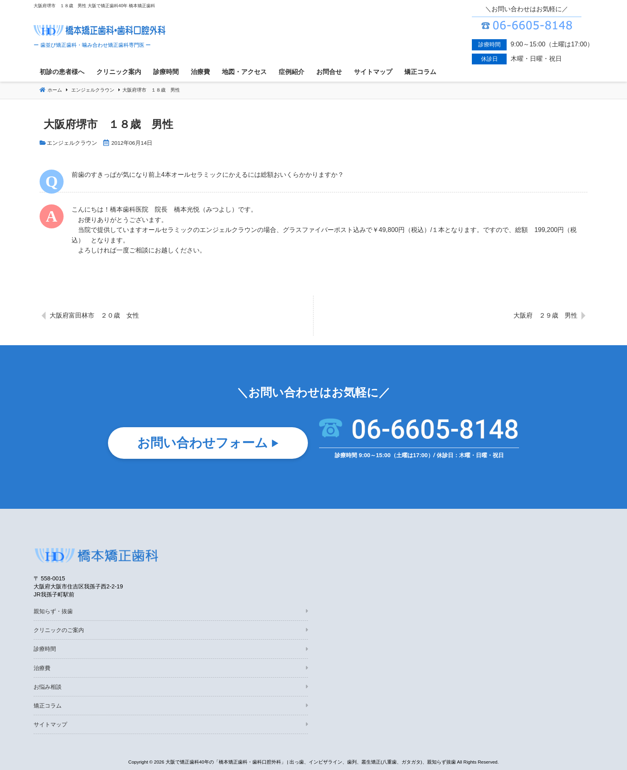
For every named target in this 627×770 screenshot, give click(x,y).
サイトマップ (50, 724)
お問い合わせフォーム (202, 444)
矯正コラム (48, 705)
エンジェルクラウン (72, 143)
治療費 (42, 668)
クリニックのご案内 (59, 630)
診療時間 (45, 649)
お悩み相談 (48, 687)
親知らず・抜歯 (53, 611)
